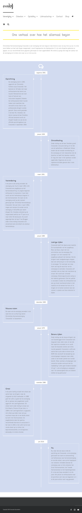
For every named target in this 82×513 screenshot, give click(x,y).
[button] (8, 24)
